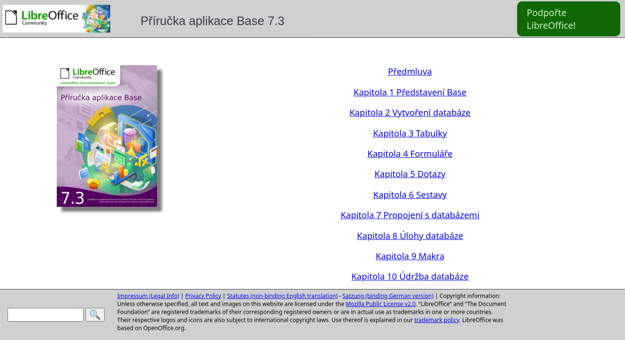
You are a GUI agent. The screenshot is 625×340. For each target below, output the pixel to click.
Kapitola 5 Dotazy (410, 173)
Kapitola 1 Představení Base (410, 92)
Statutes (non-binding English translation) (282, 296)
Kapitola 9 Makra (410, 256)
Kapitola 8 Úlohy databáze (410, 235)
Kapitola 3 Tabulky (410, 133)
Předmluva (410, 71)
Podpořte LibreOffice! (551, 19)
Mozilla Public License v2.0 (381, 304)
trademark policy (436, 320)
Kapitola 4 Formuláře (410, 153)
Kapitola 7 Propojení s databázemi (410, 215)
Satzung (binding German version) (388, 296)
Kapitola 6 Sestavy (410, 194)
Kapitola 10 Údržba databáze (410, 276)
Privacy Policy (203, 296)
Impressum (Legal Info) (148, 296)
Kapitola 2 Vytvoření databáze (410, 112)
